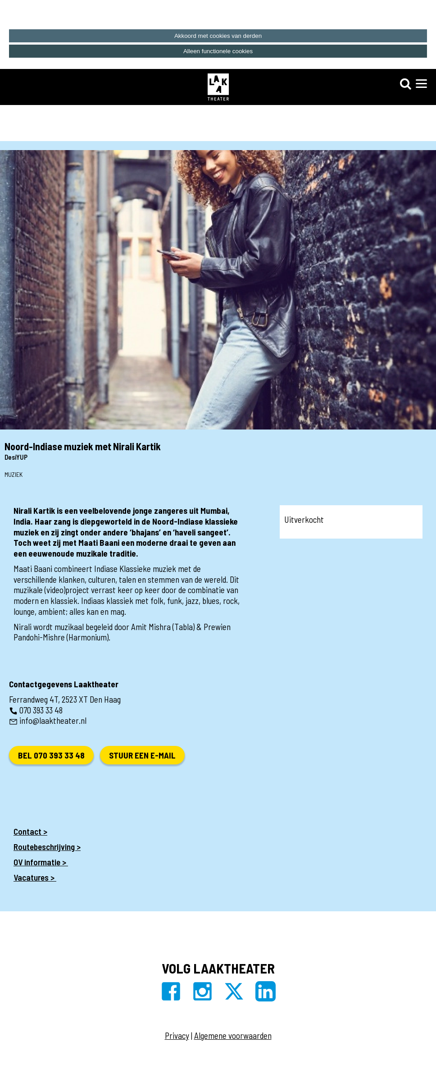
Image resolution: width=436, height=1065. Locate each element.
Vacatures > (35, 877)
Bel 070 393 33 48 (51, 755)
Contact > (30, 831)
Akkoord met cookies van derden (218, 35)
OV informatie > (41, 862)
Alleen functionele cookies (218, 51)
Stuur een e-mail (142, 755)
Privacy (177, 1035)
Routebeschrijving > (47, 846)
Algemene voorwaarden (233, 1035)
